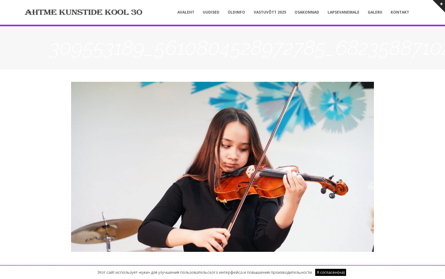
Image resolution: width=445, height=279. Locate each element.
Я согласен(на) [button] (331, 272)
